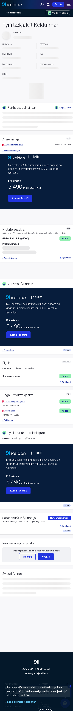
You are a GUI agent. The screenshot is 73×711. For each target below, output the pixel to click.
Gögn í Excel (63, 107)
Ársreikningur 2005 (12, 145)
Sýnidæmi (65, 258)
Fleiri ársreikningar (11, 151)
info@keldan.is (41, 673)
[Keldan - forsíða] (12, 4)
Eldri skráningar (9, 258)
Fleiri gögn (7, 420)
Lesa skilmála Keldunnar (21, 701)
